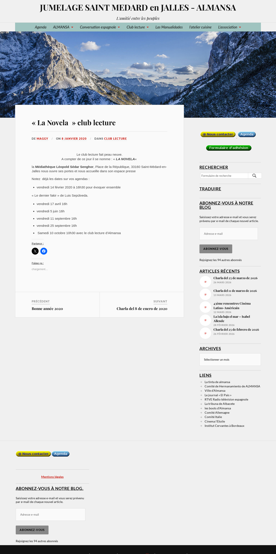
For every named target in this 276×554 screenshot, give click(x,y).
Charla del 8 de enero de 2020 (142, 308)
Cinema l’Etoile (215, 421)
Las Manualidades (169, 27)
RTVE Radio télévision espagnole (226, 399)
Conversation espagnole (98, 27)
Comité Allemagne (217, 412)
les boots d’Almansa (218, 408)
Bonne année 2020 (47, 308)
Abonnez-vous (215, 248)
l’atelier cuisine (200, 27)
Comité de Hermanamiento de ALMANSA (232, 386)
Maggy (42, 138)
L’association (227, 27)
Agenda (41, 27)
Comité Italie (213, 416)
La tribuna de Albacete (220, 403)
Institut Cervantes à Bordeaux (224, 425)
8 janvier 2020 (74, 138)
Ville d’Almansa (215, 390)
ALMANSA (61, 27)
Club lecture (136, 27)
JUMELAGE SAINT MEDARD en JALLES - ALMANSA (138, 7)
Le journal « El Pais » (218, 395)
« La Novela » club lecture (74, 122)
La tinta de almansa (217, 381)
